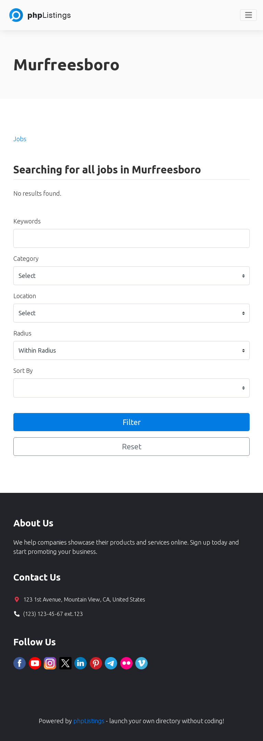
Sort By (23, 370)
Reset (131, 446)
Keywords (27, 221)
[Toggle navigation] (248, 15)
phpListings (88, 720)
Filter (132, 422)
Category (26, 258)
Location (24, 295)
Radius (22, 333)
